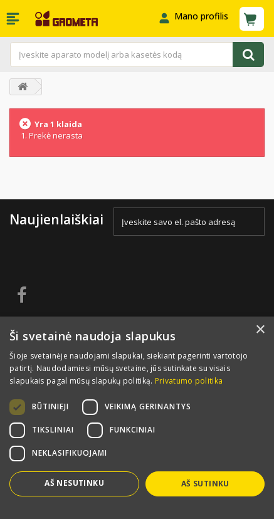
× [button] (260, 330)
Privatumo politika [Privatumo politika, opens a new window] (189, 380)
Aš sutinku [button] (205, 483)
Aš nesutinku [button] (74, 483)
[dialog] (137, 418)
